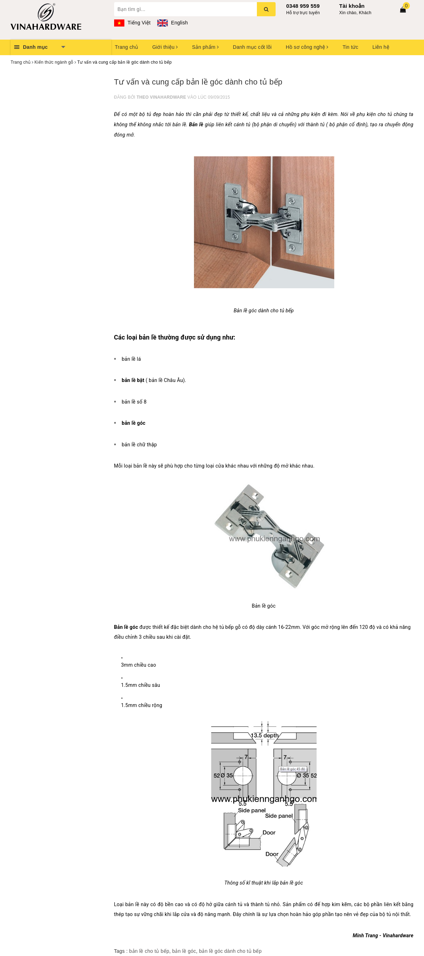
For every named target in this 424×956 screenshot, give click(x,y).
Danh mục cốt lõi (252, 47)
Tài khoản (352, 6)
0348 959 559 (303, 6)
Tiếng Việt (132, 22)
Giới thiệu (165, 47)
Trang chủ (126, 47)
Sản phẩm (205, 47)
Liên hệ (380, 47)
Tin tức (350, 47)
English (172, 22)
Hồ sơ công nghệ (307, 47)
